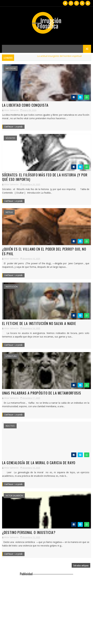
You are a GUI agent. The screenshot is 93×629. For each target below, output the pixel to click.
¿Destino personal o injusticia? (28, 532)
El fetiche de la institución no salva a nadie (39, 323)
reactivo (10, 426)
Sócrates (10, 138)
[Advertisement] (46, 599)
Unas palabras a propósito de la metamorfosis (41, 392)
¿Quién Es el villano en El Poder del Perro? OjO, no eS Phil (44, 251)
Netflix (9, 212)
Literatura (11, 356)
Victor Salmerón (14, 495)
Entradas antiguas (81, 565)
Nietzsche (11, 68)
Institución (12, 286)
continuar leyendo (14, 126)
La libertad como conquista (25, 105)
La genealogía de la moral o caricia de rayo (38, 462)
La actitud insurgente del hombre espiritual (61, 56)
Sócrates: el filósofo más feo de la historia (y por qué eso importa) (44, 177)
